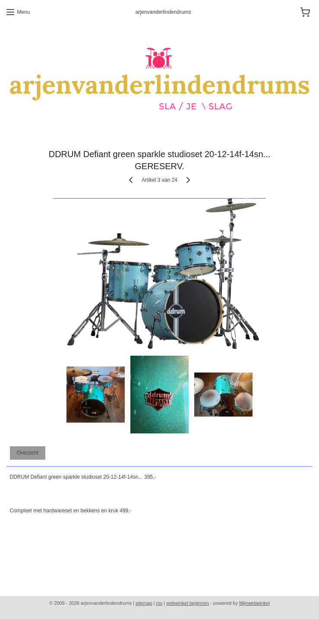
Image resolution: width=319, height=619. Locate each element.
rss (159, 603)
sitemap (144, 603)
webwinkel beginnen (187, 603)
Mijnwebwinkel (254, 603)
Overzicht (27, 453)
